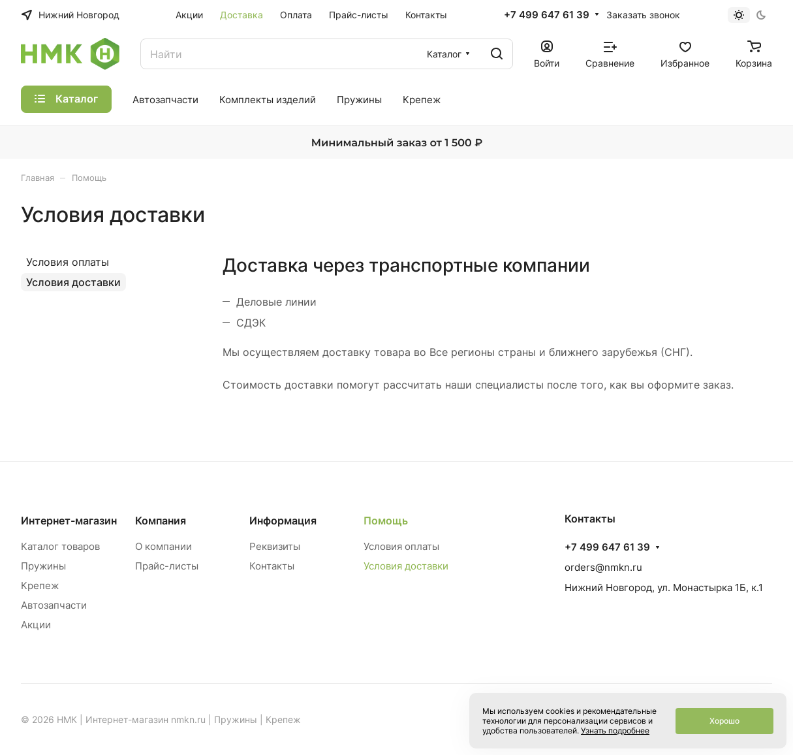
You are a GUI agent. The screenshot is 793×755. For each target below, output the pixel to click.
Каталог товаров (60, 546)
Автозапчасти (54, 605)
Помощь (386, 520)
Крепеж (40, 585)
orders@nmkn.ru (603, 567)
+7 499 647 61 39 (546, 15)
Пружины (43, 566)
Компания (160, 520)
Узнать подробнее (615, 730)
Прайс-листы (166, 566)
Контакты (271, 566)
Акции (36, 624)
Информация (283, 520)
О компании (163, 546)
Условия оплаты (67, 261)
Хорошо (724, 721)
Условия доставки (73, 282)
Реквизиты (274, 546)
